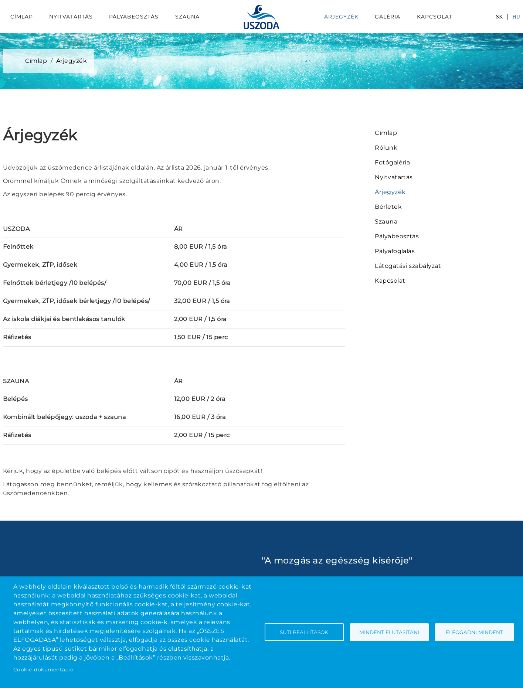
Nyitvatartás (71, 16)
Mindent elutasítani (389, 632)
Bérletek (388, 206)
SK (499, 17)
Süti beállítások (304, 632)
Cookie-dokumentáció (43, 669)
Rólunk (386, 147)
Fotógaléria (392, 162)
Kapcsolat (434, 16)
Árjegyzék (341, 16)
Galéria (387, 16)
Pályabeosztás (134, 16)
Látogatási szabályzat (408, 265)
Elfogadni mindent (474, 632)
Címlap (21, 16)
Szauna (187, 16)
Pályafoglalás (395, 251)
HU (516, 17)
